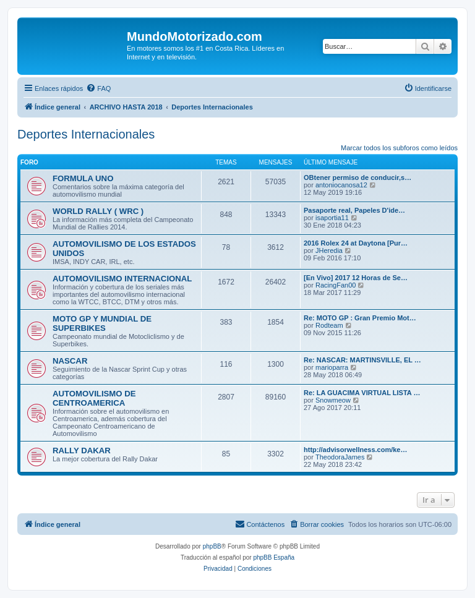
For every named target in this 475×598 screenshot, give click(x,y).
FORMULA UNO (83, 178)
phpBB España (273, 557)
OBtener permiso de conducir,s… (357, 177)
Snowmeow (333, 400)
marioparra (331, 367)
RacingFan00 (335, 285)
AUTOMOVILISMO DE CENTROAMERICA (94, 398)
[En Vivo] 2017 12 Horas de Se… (356, 277)
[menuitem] (98, 88)
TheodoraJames (340, 457)
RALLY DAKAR (82, 450)
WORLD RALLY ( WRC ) (98, 211)
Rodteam (329, 325)
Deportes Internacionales (86, 134)
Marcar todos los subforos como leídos (399, 148)
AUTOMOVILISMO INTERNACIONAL (122, 278)
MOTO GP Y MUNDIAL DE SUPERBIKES (102, 323)
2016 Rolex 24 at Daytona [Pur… (356, 243)
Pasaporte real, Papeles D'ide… (354, 210)
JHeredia (329, 250)
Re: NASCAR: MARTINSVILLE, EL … (362, 360)
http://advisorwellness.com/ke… (356, 449)
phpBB (212, 546)
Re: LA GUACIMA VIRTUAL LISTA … (362, 392)
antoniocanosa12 (341, 185)
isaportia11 (332, 217)
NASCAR (70, 360)
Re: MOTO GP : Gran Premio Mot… (360, 318)
